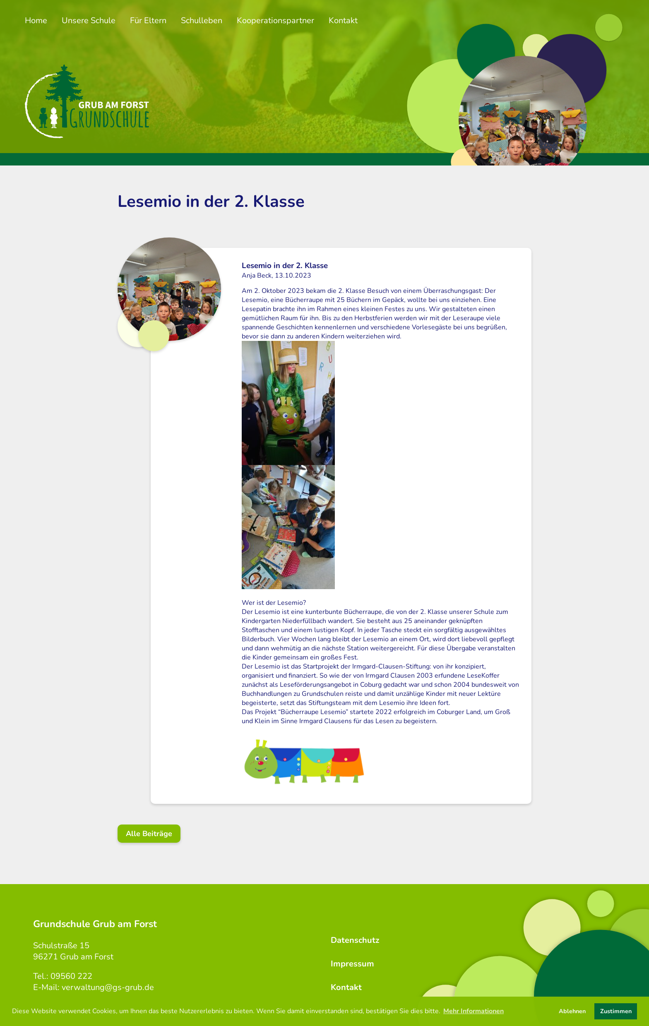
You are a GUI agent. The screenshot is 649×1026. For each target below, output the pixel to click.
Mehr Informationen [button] (473, 1011)
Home (36, 20)
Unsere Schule (88, 20)
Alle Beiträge (149, 834)
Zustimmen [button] (616, 1011)
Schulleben (201, 20)
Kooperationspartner (275, 20)
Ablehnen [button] (572, 1011)
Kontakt (343, 20)
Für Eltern (148, 20)
